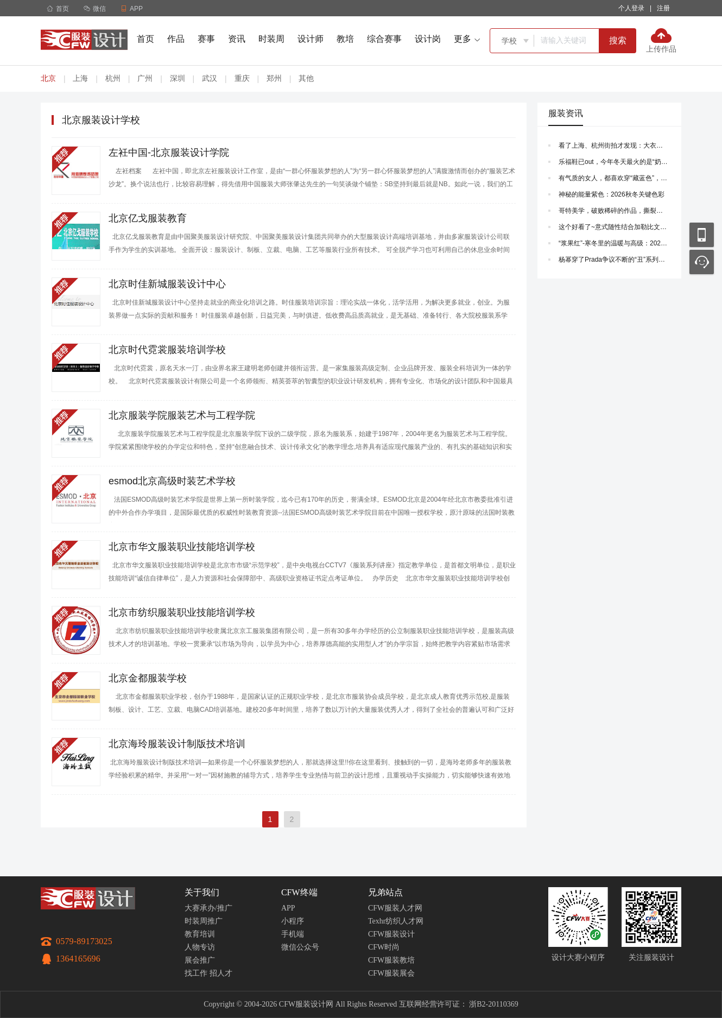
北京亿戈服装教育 (148, 218)
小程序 (292, 921)
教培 (345, 38)
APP (288, 908)
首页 (58, 8)
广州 (145, 78)
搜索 (617, 40)
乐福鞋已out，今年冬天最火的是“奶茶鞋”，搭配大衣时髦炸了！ (614, 162)
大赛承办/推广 (208, 908)
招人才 (221, 973)
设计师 (310, 38)
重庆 (242, 78)
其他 (306, 78)
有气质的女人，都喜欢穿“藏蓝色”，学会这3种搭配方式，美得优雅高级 (614, 178)
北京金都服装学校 (148, 678)
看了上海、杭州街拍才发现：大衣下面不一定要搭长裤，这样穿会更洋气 (614, 145)
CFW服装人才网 (395, 908)
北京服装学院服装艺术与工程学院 (182, 415)
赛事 (206, 38)
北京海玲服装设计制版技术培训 (177, 743)
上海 (80, 78)
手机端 (292, 934)
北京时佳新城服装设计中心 (167, 284)
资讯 (236, 38)
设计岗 (428, 38)
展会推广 (200, 960)
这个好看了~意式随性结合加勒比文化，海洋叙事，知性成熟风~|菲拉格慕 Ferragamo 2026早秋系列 (614, 227)
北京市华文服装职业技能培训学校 (182, 546)
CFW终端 (299, 892)
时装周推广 (204, 921)
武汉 (209, 78)
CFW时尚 (384, 947)
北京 (48, 78)
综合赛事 (384, 38)
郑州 (274, 78)
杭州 (113, 78)
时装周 (271, 38)
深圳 (177, 78)
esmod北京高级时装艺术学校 (172, 481)
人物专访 (200, 947)
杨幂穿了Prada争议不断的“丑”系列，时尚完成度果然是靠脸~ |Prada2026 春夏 (614, 259)
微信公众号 (300, 947)
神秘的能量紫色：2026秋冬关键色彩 (611, 194)
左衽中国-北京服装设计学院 (169, 152)
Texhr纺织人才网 (395, 921)
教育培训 (200, 934)
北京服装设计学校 (101, 120)
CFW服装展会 (391, 973)
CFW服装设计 (391, 934)
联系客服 (701, 262)
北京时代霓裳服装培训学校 (167, 349)
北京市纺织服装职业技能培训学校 (182, 612)
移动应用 (701, 235)
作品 (176, 38)
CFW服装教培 (391, 960)
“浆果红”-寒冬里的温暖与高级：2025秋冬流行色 (614, 243)
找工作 (196, 973)
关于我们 (202, 892)
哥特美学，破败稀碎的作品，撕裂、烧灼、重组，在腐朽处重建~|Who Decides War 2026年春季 (614, 210)
